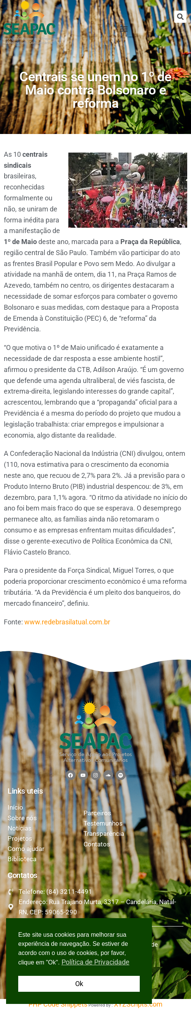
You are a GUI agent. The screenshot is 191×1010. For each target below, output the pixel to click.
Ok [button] (79, 984)
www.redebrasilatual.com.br (67, 622)
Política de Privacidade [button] (95, 962)
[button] (180, 17)
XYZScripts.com (138, 1004)
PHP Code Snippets (57, 1004)
